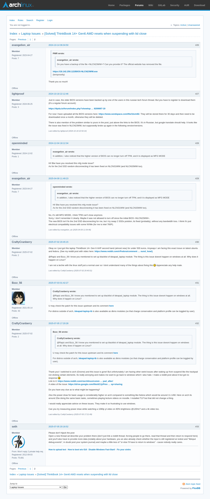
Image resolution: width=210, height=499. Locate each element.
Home (111, 5)
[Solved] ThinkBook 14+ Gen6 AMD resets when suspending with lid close (95, 33)
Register (40, 20)
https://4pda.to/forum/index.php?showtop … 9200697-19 (77, 108)
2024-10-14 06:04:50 (58, 45)
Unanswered (194, 25)
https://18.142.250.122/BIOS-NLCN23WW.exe (75, 71)
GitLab (161, 5)
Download (199, 5)
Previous (22, 39)
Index (12, 20)
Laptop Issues (31, 33)
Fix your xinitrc (124, 449)
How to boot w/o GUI (77, 449)
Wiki (150, 5)
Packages (125, 5)
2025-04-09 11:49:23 (58, 178)
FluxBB (196, 488)
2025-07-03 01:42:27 (58, 283)
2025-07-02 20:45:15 (58, 242)
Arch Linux (18, 5)
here (111, 306)
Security (174, 5)
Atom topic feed (193, 484)
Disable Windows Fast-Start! (102, 449)
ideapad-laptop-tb (83, 311)
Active (183, 25)
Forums (139, 5)
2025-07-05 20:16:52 (58, 426)
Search (29, 20)
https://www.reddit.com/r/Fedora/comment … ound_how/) (123, 251)
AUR (186, 5)
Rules (20, 20)
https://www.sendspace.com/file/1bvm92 (119, 114)
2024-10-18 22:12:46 (58, 94)
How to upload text (57, 449)
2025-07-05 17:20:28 (58, 323)
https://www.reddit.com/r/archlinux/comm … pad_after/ (85, 381)
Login (50, 20)
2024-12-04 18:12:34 (58, 143)
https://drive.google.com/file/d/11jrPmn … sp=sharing (95, 384)
